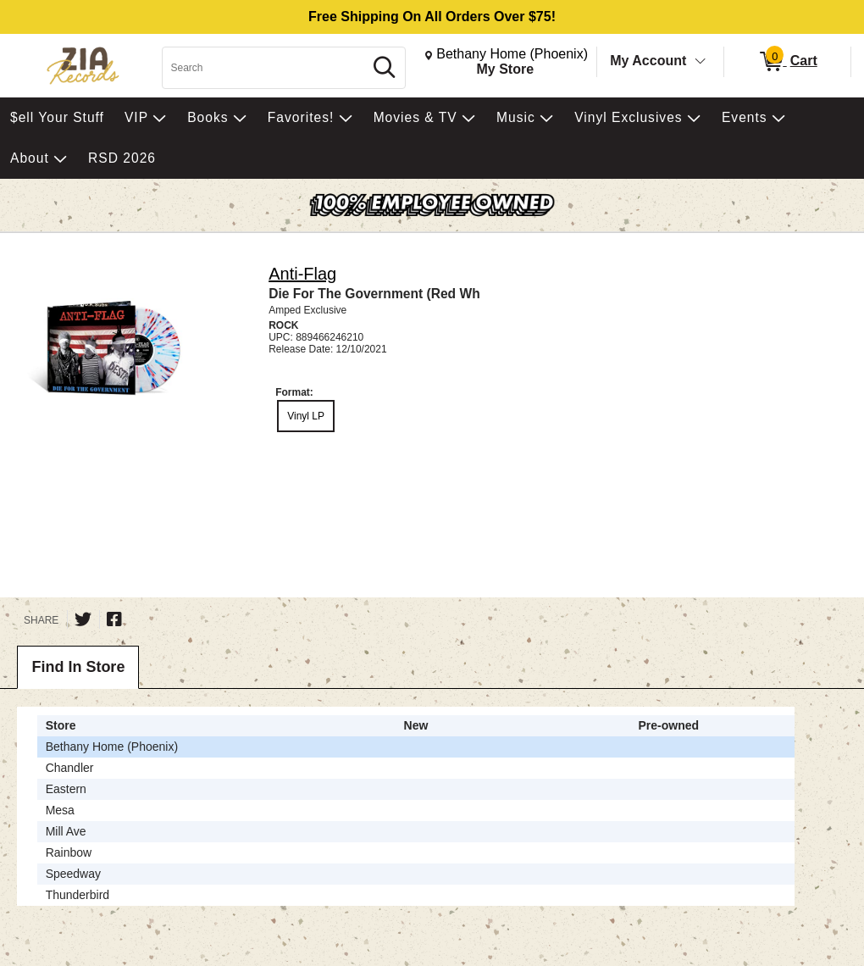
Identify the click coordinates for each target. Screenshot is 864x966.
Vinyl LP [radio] (305, 416)
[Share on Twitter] (83, 619)
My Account (648, 60)
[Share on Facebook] (114, 619)
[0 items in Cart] (787, 62)
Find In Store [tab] (78, 666)
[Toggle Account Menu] (700, 62)
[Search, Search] (265, 67)
